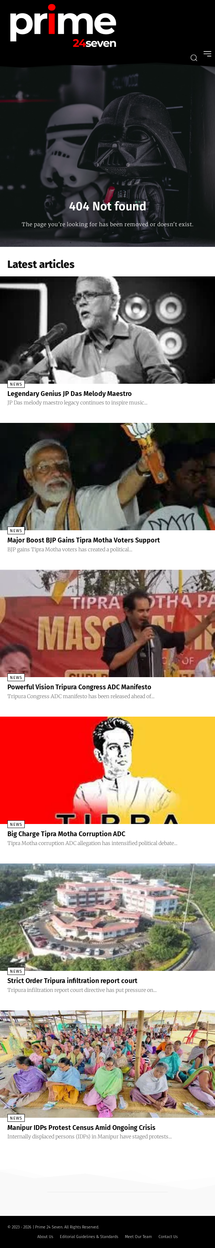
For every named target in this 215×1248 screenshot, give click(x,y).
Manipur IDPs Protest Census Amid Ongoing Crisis (81, 1128)
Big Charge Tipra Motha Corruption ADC (66, 834)
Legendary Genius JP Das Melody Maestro (69, 394)
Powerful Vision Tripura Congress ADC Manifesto (79, 687)
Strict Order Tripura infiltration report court (72, 981)
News (16, 384)
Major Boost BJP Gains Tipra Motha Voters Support (83, 540)
